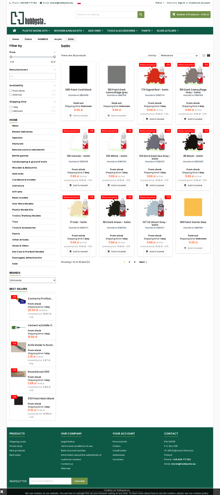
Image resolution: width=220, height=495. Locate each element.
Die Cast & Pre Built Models (28, 251)
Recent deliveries (22, 131)
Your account (124, 434)
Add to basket (78, 115)
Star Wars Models (22, 203)
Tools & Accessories (121, 30)
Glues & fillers (166, 30)
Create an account (199, 2)
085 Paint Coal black (78, 89)
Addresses (119, 455)
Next (143, 262)
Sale (15, 263)
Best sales (15, 455)
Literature (18, 185)
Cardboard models (24, 179)
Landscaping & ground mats (29, 161)
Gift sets (17, 191)
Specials (17, 137)
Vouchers (118, 459)
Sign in (181, 2)
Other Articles (20, 239)
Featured (17, 143)
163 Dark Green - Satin (117, 222)
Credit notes (119, 450)
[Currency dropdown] (160, 3)
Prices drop (15, 446)
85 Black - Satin (193, 156)
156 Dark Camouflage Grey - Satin (193, 91)
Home (13, 120)
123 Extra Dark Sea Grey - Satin (154, 157)
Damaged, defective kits (27, 257)
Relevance (180, 56)
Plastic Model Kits (35, 30)
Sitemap (65, 468)
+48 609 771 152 (28, 2)
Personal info (120, 441)
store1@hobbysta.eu (61, 2)
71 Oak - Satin (78, 222)
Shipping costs (17, 441)
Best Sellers (18, 289)
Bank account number (73, 450)
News (15, 125)
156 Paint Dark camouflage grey (117, 91)
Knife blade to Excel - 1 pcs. (41, 345)
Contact (171, 434)
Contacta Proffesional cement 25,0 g (41, 298)
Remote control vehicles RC (28, 149)
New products (17, 450)
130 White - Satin (116, 156)
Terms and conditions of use (77, 446)
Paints (146, 30)
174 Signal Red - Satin (154, 89)
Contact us (67, 464)
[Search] (110, 14)
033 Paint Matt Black (41, 398)
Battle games (20, 155)
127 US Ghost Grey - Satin (155, 223)
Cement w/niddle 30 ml (41, 325)
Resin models (20, 197)
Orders (116, 446)
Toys (15, 221)
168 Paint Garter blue (193, 222)
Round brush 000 (38, 371)
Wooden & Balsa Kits (68, 30)
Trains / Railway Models (26, 215)
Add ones (94, 30)
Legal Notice (68, 441)
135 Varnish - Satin (78, 156)
